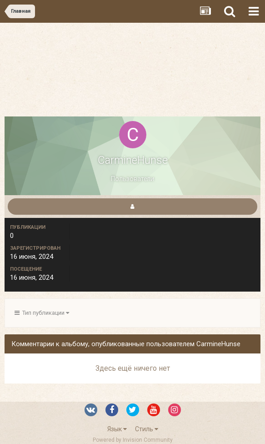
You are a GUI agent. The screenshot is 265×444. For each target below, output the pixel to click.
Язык (117, 429)
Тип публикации (42, 312)
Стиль (146, 429)
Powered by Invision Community (133, 440)
